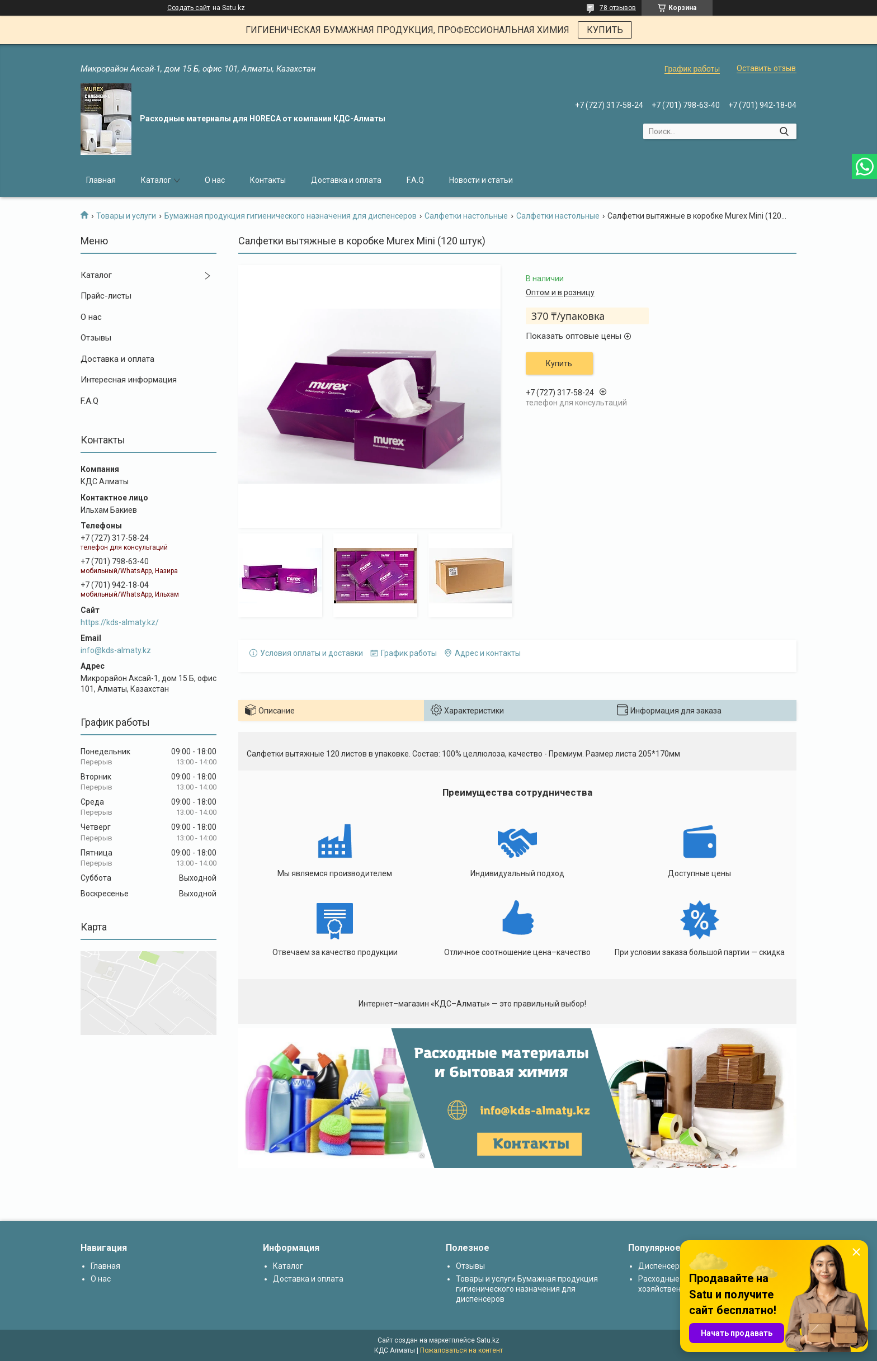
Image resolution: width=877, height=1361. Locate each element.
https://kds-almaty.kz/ (120, 622)
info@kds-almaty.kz (116, 650)
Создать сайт (188, 8)
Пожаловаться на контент (461, 1350)
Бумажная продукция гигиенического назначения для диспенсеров (290, 215)
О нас (215, 180)
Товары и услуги (126, 215)
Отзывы (96, 338)
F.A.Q (415, 180)
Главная (101, 180)
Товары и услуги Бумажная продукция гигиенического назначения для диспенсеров (527, 1288)
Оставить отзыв (766, 68)
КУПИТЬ (605, 30)
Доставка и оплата (346, 180)
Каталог (156, 180)
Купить (559, 363)
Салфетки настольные (466, 215)
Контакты (268, 180)
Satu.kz (488, 1340)
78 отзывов (618, 8)
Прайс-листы (106, 296)
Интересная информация (129, 380)
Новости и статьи (481, 180)
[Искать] (783, 131)
